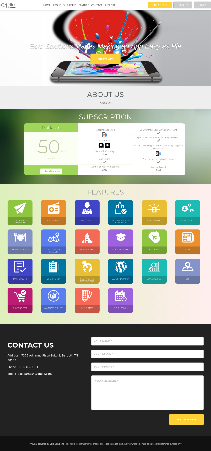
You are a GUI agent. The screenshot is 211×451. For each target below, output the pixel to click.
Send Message (186, 419)
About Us (59, 5)
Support (110, 5)
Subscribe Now (51, 171)
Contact (96, 5)
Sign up (183, 5)
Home (47, 5)
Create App (159, 5)
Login (202, 5)
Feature (84, 5)
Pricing (71, 5)
